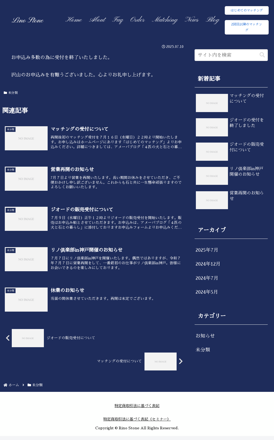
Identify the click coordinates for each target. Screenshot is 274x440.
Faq (117, 20)
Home (74, 20)
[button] (262, 55)
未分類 (11, 92)
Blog (212, 20)
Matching (164, 20)
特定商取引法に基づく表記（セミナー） (137, 423)
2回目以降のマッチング (246, 27)
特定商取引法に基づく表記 (137, 410)
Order (137, 20)
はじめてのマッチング (247, 10)
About (97, 20)
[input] (231, 55)
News (192, 20)
